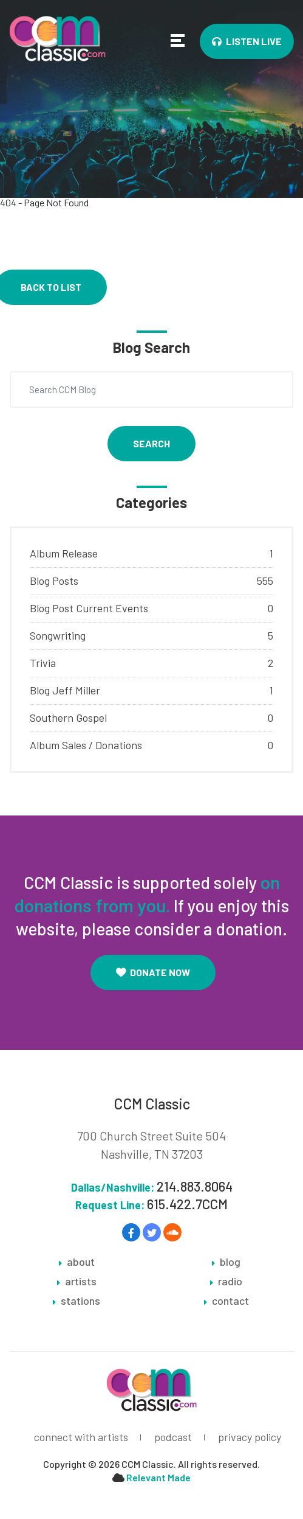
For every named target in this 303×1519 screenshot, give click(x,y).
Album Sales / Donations (86, 744)
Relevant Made (158, 1477)
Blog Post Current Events (89, 607)
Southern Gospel (68, 717)
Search (151, 443)
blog (230, 1262)
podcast (173, 1436)
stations (80, 1301)
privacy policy (249, 1436)
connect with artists (81, 1436)
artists (81, 1281)
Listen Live (247, 41)
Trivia (43, 662)
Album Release (64, 553)
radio (230, 1281)
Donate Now (153, 972)
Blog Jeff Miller (65, 690)
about (81, 1262)
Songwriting (58, 635)
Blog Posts (54, 580)
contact (230, 1301)
